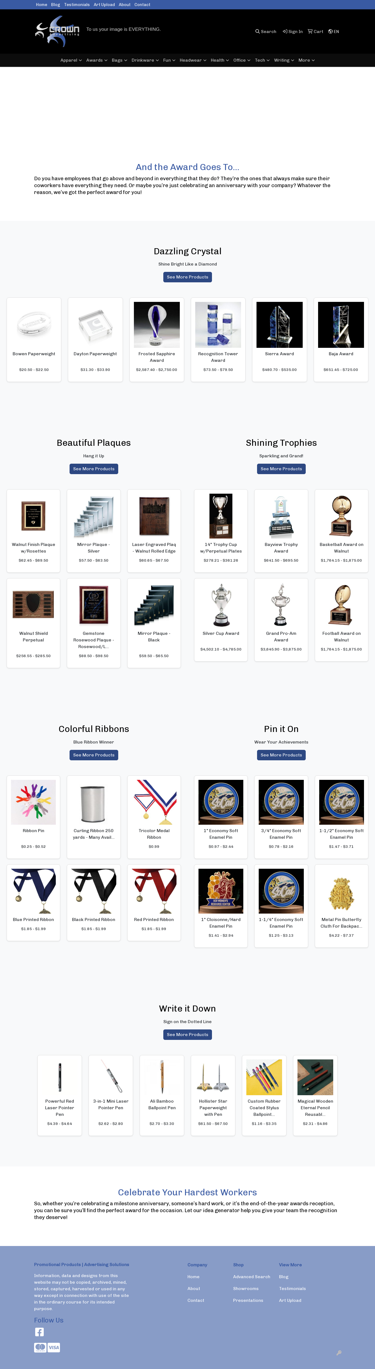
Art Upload (104, 4)
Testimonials (77, 4)
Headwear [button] (191, 60)
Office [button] (239, 60)
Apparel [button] (68, 60)
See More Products (187, 277)
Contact (142, 4)
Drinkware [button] (143, 60)
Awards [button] (94, 60)
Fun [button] (167, 60)
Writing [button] (281, 60)
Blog (55, 4)
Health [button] (217, 60)
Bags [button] (117, 60)
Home (41, 4)
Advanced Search (251, 1276)
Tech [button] (260, 60)
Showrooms (246, 1288)
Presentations (248, 1300)
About (125, 4)
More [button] (304, 60)
